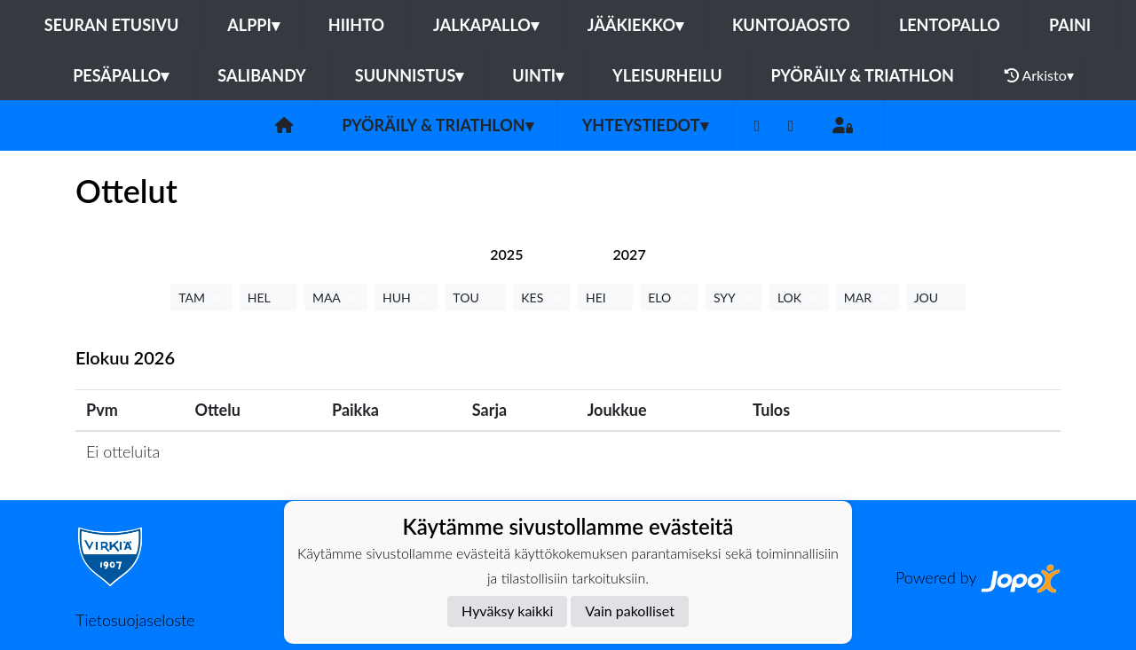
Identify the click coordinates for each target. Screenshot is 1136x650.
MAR (867, 297)
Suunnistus (409, 75)
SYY (734, 297)
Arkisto (1039, 75)
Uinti (538, 75)
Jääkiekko (635, 25)
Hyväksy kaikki (507, 610)
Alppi (253, 25)
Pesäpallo (121, 75)
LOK (799, 297)
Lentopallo (949, 25)
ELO (669, 297)
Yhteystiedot (645, 125)
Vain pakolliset (629, 610)
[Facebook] (757, 125)
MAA (335, 297)
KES (542, 297)
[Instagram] (791, 125)
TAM (201, 297)
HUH (406, 297)
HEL (268, 297)
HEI (605, 297)
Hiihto (356, 25)
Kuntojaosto (791, 25)
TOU (475, 297)
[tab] (506, 254)
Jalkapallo (486, 25)
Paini (1070, 25)
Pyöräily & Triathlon (862, 75)
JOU (936, 297)
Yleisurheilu (667, 75)
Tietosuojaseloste (134, 620)
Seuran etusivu (111, 25)
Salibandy (261, 75)
